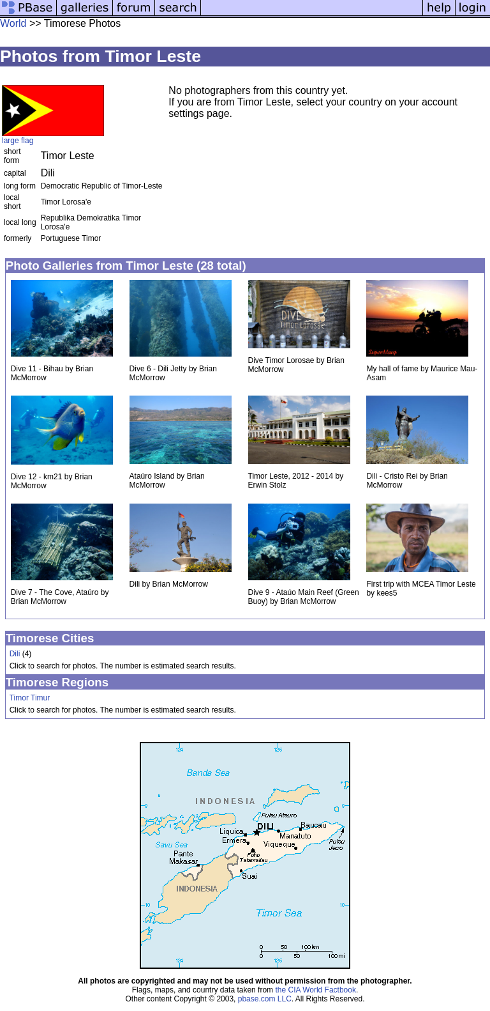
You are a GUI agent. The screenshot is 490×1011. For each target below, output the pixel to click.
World (13, 23)
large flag (17, 140)
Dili (15, 653)
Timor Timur (30, 697)
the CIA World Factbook (315, 989)
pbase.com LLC (265, 998)
